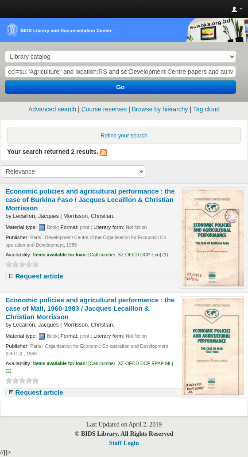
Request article (39, 276)
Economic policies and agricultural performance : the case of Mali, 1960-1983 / (89, 308)
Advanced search (52, 109)
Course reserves (104, 109)
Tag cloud (206, 109)
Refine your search (124, 136)
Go (120, 87)
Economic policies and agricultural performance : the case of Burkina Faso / (89, 199)
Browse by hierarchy (160, 109)
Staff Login (124, 443)
